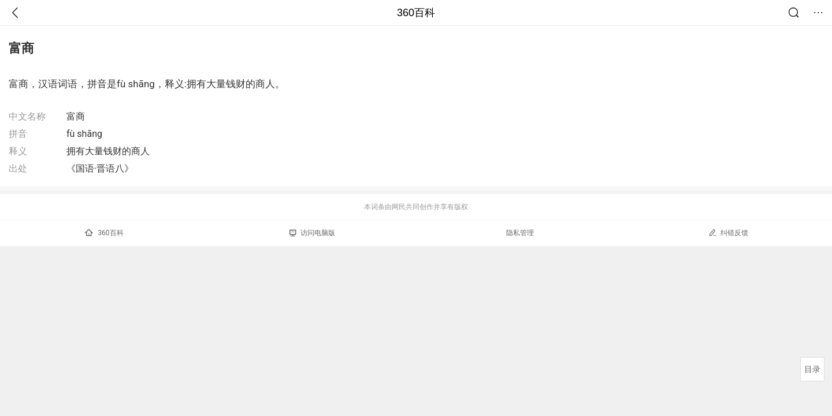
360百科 (416, 12)
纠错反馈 (728, 232)
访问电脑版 (312, 233)
